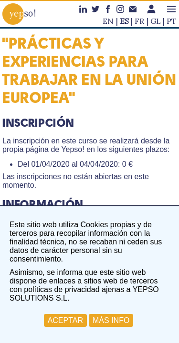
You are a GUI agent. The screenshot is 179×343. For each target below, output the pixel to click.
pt (172, 21)
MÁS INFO (111, 320)
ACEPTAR (65, 320)
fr (139, 21)
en (108, 21)
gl (155, 21)
